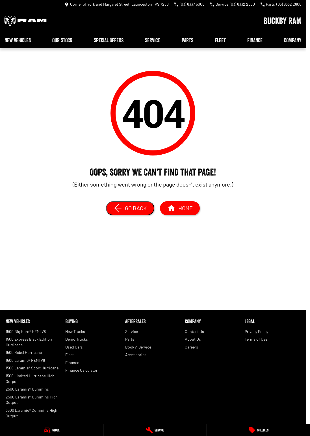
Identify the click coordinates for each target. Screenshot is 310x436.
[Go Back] (130, 208)
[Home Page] (25, 21)
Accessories (135, 354)
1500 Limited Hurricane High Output (30, 378)
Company (292, 40)
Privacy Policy (256, 331)
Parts (187, 40)
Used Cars (74, 347)
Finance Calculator (81, 370)
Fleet (220, 40)
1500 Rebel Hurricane (24, 352)
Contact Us (194, 331)
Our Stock (62, 40)
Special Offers (108, 40)
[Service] (155, 430)
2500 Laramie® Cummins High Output (32, 400)
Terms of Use (256, 339)
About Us (193, 339)
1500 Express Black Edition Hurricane (29, 342)
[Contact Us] (117, 4)
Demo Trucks (76, 339)
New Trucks (75, 331)
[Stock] (51, 430)
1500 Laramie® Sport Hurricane (32, 367)
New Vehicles (18, 40)
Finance (255, 40)
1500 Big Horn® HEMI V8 (26, 331)
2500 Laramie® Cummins (27, 389)
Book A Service (138, 347)
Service (152, 40)
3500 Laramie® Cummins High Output (31, 413)
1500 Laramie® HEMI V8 (25, 360)
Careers (191, 347)
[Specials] (258, 430)
